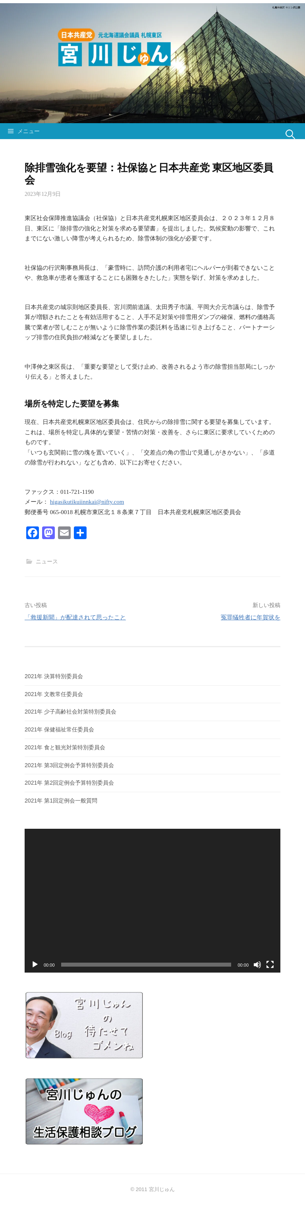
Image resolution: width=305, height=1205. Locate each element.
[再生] (35, 965)
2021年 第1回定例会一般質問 (61, 800)
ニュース (47, 561)
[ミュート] (257, 965)
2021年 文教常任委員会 (54, 694)
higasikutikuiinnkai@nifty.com (87, 502)
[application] (152, 901)
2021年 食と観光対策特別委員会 (65, 747)
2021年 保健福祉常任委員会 (59, 729)
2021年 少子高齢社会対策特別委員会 (70, 711)
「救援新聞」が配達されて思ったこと (75, 617)
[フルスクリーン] (270, 965)
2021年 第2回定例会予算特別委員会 (69, 782)
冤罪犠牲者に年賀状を (250, 617)
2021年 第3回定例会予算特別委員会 (69, 765)
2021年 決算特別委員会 (54, 676)
